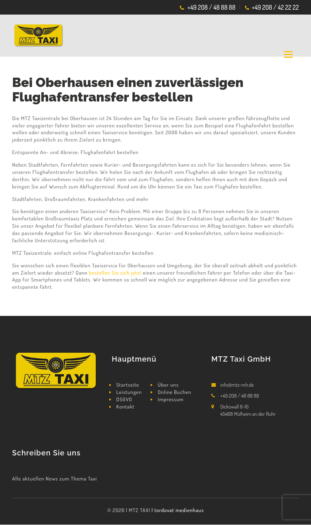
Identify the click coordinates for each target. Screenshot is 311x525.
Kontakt (125, 406)
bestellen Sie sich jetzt (115, 272)
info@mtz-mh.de (237, 384)
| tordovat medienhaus (177, 510)
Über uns (168, 384)
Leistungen (129, 392)
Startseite (127, 384)
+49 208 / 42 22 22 (275, 7)
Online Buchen (175, 392)
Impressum (171, 399)
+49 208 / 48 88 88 (211, 7)
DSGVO (124, 399)
